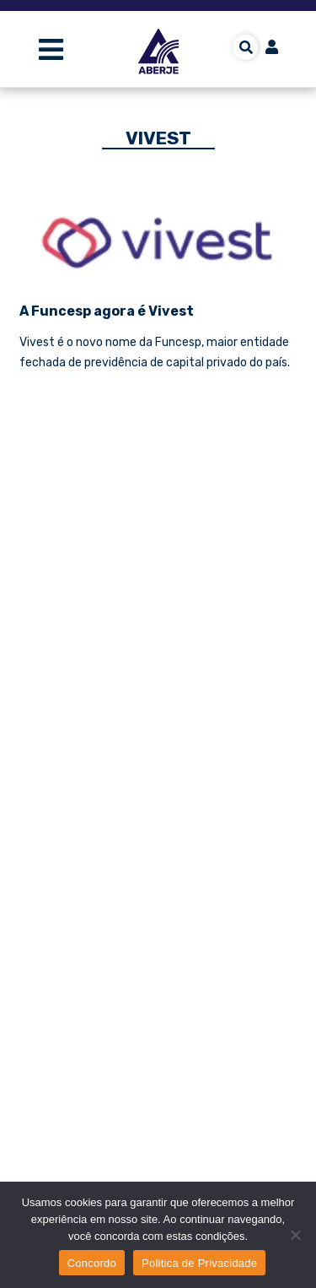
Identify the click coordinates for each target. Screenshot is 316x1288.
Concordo (91, 1263)
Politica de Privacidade (199, 1263)
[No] (295, 1234)
